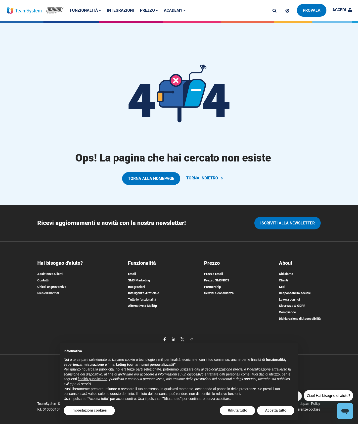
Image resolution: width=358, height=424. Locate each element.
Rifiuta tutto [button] (237, 410)
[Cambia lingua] (287, 10)
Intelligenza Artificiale (143, 293)
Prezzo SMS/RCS (216, 280)
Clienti (283, 280)
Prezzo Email (213, 274)
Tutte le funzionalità (142, 299)
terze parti (134, 369)
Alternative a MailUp (142, 306)
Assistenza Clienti (50, 274)
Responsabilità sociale (295, 293)
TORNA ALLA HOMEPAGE (151, 178)
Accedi (342, 9)
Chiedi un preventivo (51, 287)
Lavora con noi (289, 299)
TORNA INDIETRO (205, 178)
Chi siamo (286, 274)
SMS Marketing (139, 280)
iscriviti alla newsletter (287, 223)
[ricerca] (274, 10)
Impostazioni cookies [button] (89, 410)
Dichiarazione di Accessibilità (300, 318)
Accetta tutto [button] (275, 410)
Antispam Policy (307, 404)
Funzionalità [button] (85, 10)
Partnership (212, 287)
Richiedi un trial (48, 293)
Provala (311, 10)
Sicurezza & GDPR (292, 306)
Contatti (42, 280)
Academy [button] (175, 10)
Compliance (287, 312)
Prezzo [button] (149, 10)
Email (132, 274)
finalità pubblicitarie (92, 379)
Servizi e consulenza (219, 293)
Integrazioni (120, 10)
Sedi (282, 287)
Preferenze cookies (305, 409)
